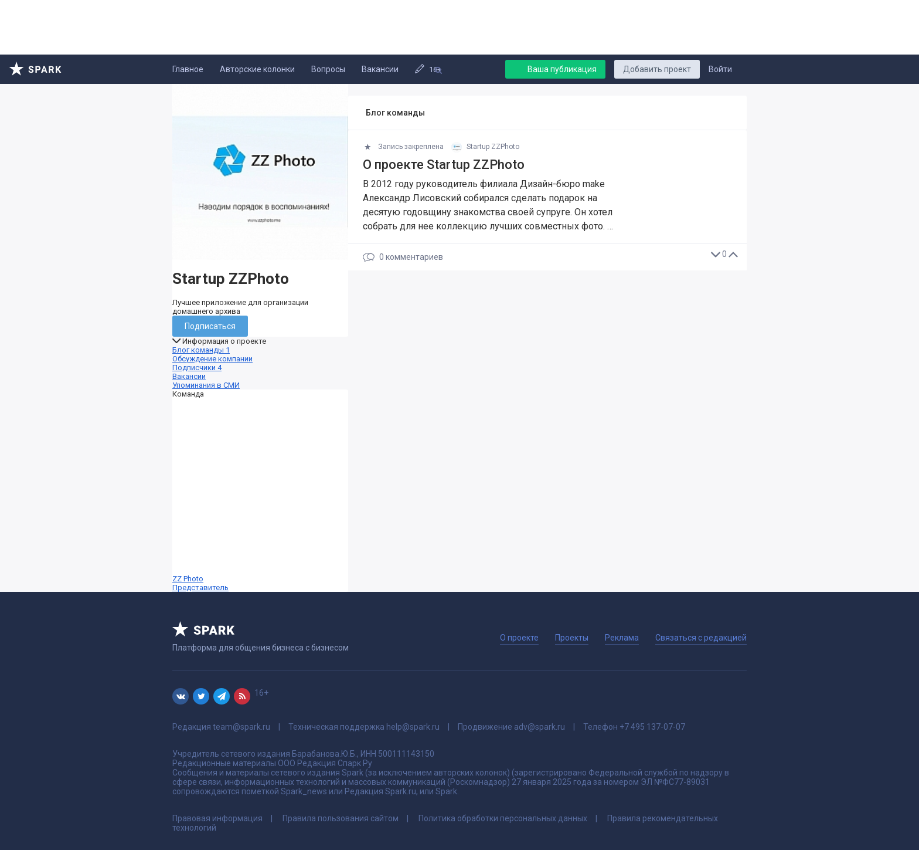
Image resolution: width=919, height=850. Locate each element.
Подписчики (197, 367)
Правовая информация (217, 818)
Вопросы (328, 69)
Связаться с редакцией (701, 637)
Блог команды (201, 350)
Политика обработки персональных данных (502, 818)
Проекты (571, 637)
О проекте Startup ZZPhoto (444, 164)
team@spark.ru (241, 727)
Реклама (622, 637)
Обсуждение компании (212, 358)
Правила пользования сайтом (340, 818)
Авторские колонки (257, 69)
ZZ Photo (260, 495)
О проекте (519, 637)
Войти (720, 69)
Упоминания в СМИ (206, 385)
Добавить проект (657, 69)
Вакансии (380, 69)
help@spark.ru (413, 727)
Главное (187, 69)
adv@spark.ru (539, 727)
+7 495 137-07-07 (652, 727)
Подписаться (210, 326)
